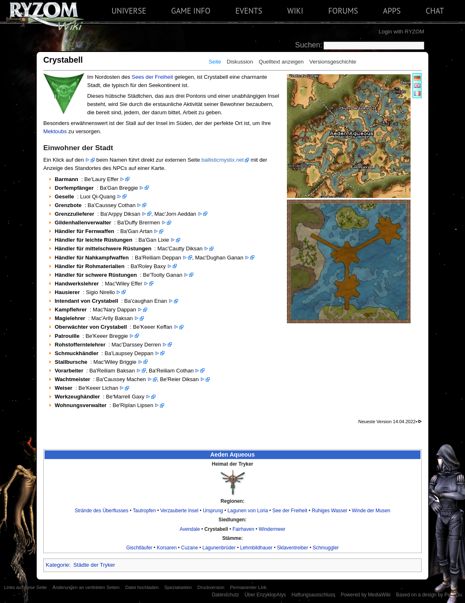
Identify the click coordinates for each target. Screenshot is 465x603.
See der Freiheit (290, 510)
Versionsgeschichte (332, 62)
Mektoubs (55, 131)
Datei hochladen (142, 587)
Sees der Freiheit (152, 77)
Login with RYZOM (401, 31)
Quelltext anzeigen (280, 62)
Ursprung (213, 510)
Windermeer (272, 529)
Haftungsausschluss (313, 595)
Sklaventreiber (292, 548)
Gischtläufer (139, 548)
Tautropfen (144, 510)
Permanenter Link (248, 587)
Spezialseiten (178, 587)
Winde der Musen (371, 510)
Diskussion (240, 62)
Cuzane (189, 548)
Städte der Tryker (94, 565)
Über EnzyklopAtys (265, 595)
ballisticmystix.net (223, 160)
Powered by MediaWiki (365, 595)
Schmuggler (325, 548)
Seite (215, 62)
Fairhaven (243, 529)
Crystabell (216, 529)
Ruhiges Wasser (330, 510)
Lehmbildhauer (256, 548)
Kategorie (57, 565)
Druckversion (210, 587)
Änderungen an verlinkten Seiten (86, 587)
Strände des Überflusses (101, 510)
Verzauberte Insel (179, 510)
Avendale (190, 529)
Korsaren (166, 548)
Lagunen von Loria (248, 510)
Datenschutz (225, 595)
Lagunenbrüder (219, 548)
